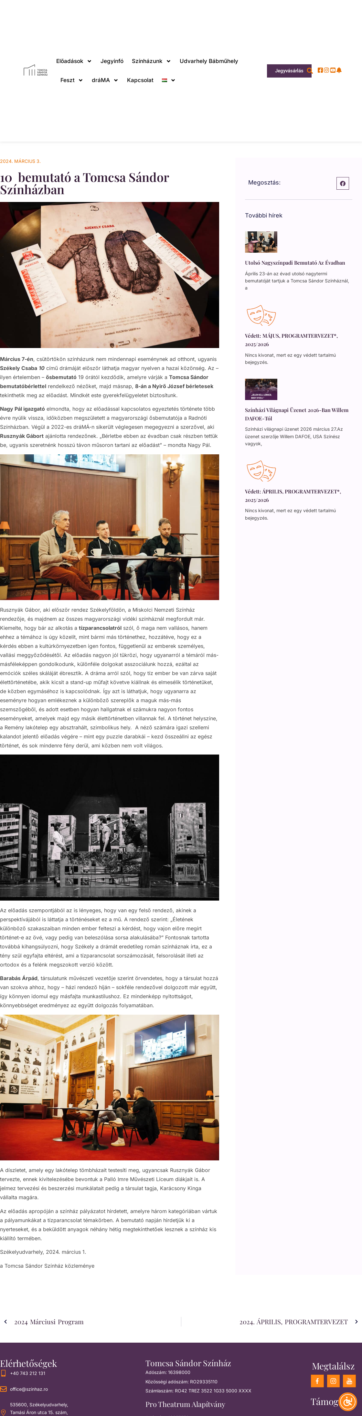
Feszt (71, 80)
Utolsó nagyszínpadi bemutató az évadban (295, 262)
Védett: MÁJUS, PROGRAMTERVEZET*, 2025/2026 (291, 339)
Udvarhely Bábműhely (209, 61)
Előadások (74, 61)
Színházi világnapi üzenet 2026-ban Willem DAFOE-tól (296, 414)
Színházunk (151, 61)
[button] (309, 71)
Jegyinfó (112, 61)
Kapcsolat (140, 80)
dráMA (105, 80)
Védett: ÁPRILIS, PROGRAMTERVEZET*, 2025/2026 (293, 495)
